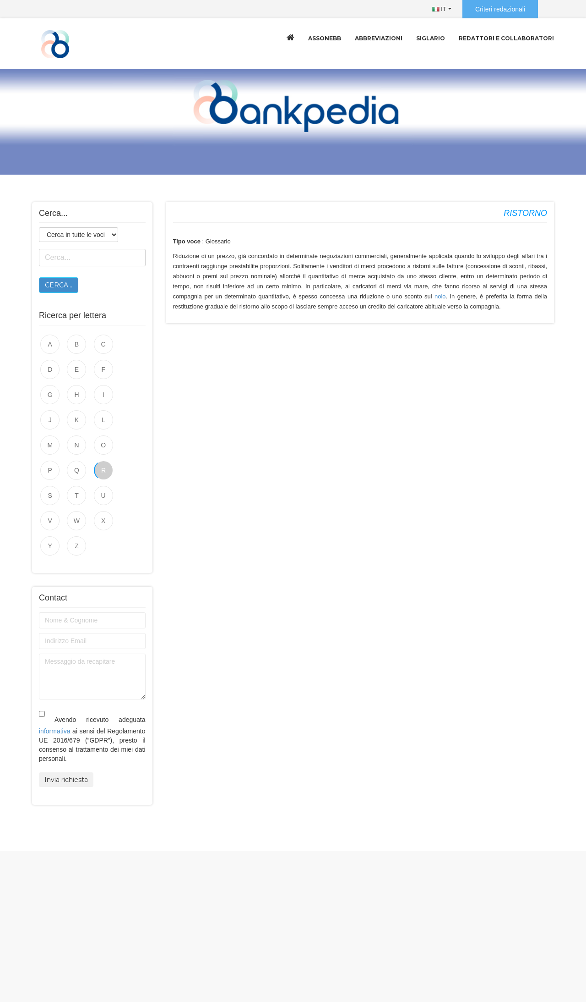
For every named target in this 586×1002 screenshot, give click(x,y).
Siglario (430, 38)
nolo (440, 296)
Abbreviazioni (378, 38)
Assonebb (324, 38)
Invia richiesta (66, 729)
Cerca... (58, 285)
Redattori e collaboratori (506, 38)
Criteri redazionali (500, 9)
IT (439, 9)
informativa (54, 680)
